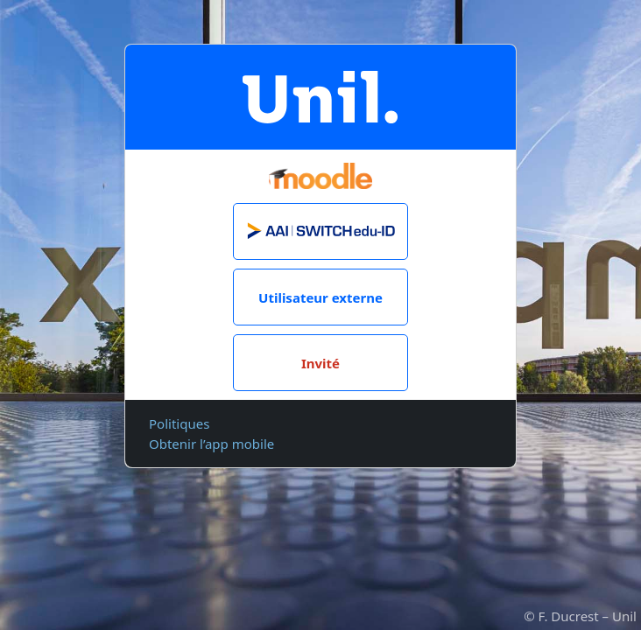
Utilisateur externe (320, 297)
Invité (320, 363)
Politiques (179, 423)
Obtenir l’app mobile (211, 443)
